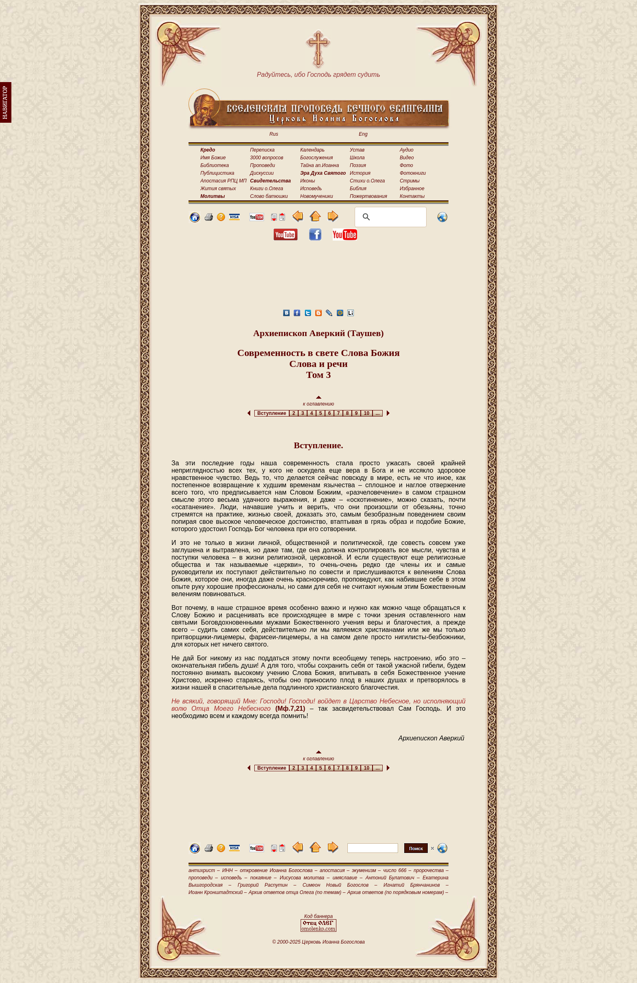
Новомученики (316, 196)
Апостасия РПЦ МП (223, 181)
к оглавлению (318, 401)
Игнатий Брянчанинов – (416, 885)
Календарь (312, 150)
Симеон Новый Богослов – (340, 885)
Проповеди (262, 165)
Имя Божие (212, 158)
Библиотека (214, 165)
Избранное (412, 188)
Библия (358, 188)
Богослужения (316, 158)
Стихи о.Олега (367, 181)
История (360, 173)
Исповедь (311, 188)
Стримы (410, 181)
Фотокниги (413, 173)
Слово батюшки (269, 196)
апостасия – (334, 870)
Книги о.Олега (266, 188)
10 (366, 413)
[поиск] (389, 217)
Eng (363, 134)
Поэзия (358, 165)
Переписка (262, 150)
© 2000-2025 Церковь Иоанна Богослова (318, 942)
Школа (357, 158)
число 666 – (397, 870)
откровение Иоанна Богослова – (278, 870)
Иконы (307, 181)
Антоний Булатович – (393, 878)
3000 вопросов (267, 158)
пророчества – (431, 870)
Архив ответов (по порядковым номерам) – (397, 892)
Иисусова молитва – (305, 878)
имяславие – (347, 878)
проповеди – (203, 878)
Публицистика (217, 173)
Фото (406, 165)
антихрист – (204, 870)
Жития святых (218, 188)
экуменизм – (366, 870)
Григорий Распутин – (267, 885)
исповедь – (234, 878)
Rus (273, 134)
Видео (407, 158)
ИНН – (230, 870)
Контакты (412, 196)
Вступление (272, 413)
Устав (357, 150)
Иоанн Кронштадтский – (217, 892)
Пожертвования (368, 196)
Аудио (407, 150)
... (377, 413)
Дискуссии (262, 173)
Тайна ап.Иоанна (319, 165)
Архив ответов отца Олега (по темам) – (297, 892)
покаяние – (263, 878)
